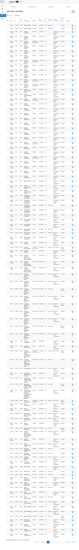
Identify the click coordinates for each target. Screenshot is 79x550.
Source (11, 20)
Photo (6, 20)
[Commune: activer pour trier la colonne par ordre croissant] (35, 20)
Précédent (43, 544)
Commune (34, 20)
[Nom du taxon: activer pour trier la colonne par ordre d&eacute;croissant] (27, 20)
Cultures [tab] (68, 7)
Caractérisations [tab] (31, 7)
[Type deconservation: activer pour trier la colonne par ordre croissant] (56, 20)
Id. (15, 20)
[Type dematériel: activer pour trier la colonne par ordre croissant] (50, 20)
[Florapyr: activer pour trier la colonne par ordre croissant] (68, 20)
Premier (37, 544)
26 (63, 544)
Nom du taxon (26, 20)
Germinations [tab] (51, 7)
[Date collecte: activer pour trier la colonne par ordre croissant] (41, 20)
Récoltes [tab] (13, 7)
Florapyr (67, 20)
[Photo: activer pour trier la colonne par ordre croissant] (7, 20)
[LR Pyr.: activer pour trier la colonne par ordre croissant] (46, 20)
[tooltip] (72, 25)
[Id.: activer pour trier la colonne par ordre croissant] (16, 20)
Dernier (73, 544)
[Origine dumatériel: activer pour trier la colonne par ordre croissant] (62, 20)
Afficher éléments (12, 16)
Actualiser (73, 12)
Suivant (68, 544)
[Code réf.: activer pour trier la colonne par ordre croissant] (21, 20)
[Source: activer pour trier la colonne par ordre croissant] (12, 20)
